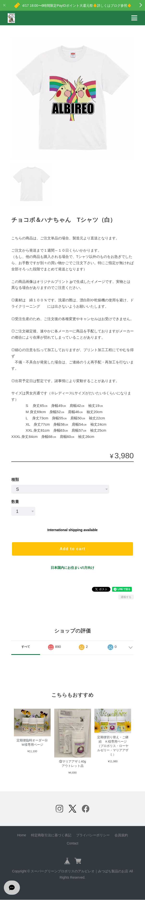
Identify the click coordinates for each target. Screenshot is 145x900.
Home (21, 835)
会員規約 (121, 835)
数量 (15, 502)
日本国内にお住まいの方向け (72, 568)
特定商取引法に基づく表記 (51, 835)
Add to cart (72, 549)
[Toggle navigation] (134, 18)
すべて (25, 646)
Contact (72, 843)
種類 (15, 480)
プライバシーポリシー (93, 835)
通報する (126, 597)
